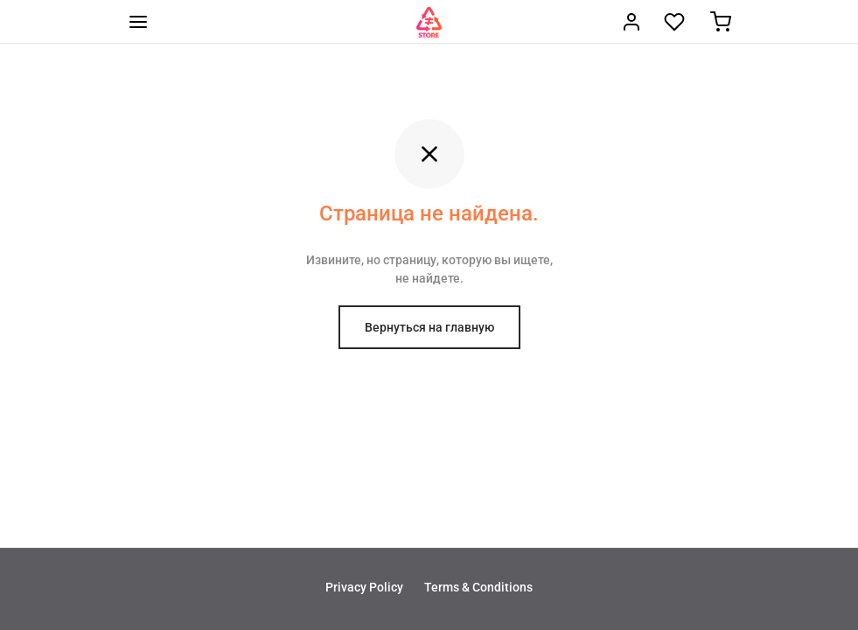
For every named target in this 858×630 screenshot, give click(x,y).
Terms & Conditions (478, 587)
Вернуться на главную (429, 327)
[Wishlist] (676, 21)
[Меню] (138, 22)
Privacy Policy (364, 587)
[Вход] (631, 21)
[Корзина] (720, 21)
